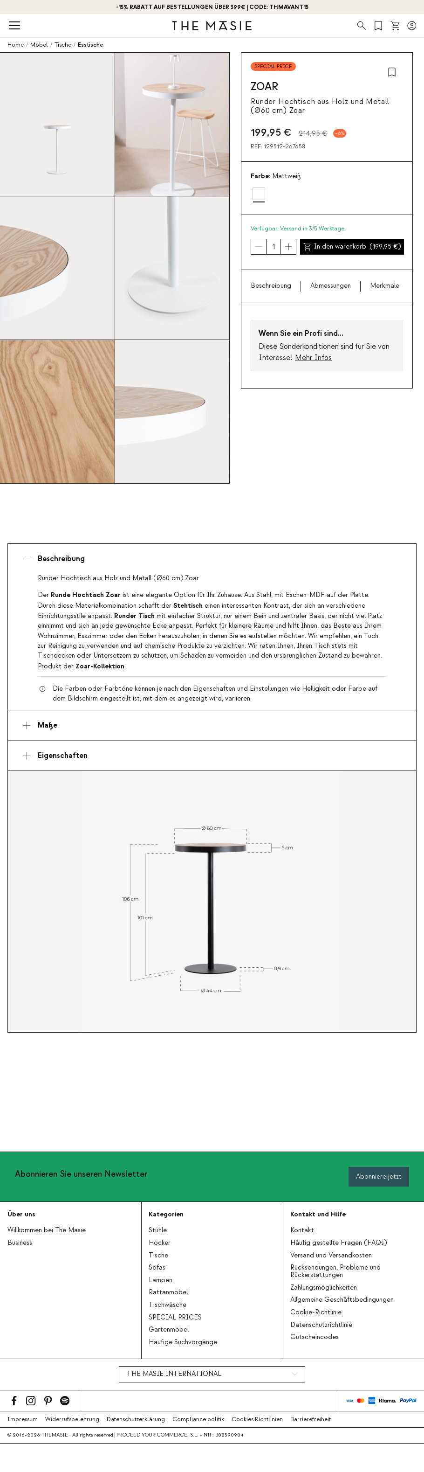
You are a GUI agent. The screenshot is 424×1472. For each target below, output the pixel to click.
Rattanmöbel (168, 1292)
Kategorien (166, 1214)
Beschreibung (271, 286)
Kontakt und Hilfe (318, 1214)
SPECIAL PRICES (175, 1317)
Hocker (160, 1243)
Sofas (157, 1268)
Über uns (21, 1214)
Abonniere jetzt (379, 1176)
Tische (158, 1255)
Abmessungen (330, 286)
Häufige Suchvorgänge (183, 1342)
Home (15, 45)
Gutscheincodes (314, 1337)
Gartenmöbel (169, 1330)
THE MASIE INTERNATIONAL (174, 1374)
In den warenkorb (352, 247)
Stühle (158, 1230)
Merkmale (384, 286)
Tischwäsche (167, 1305)
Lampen (160, 1280)
